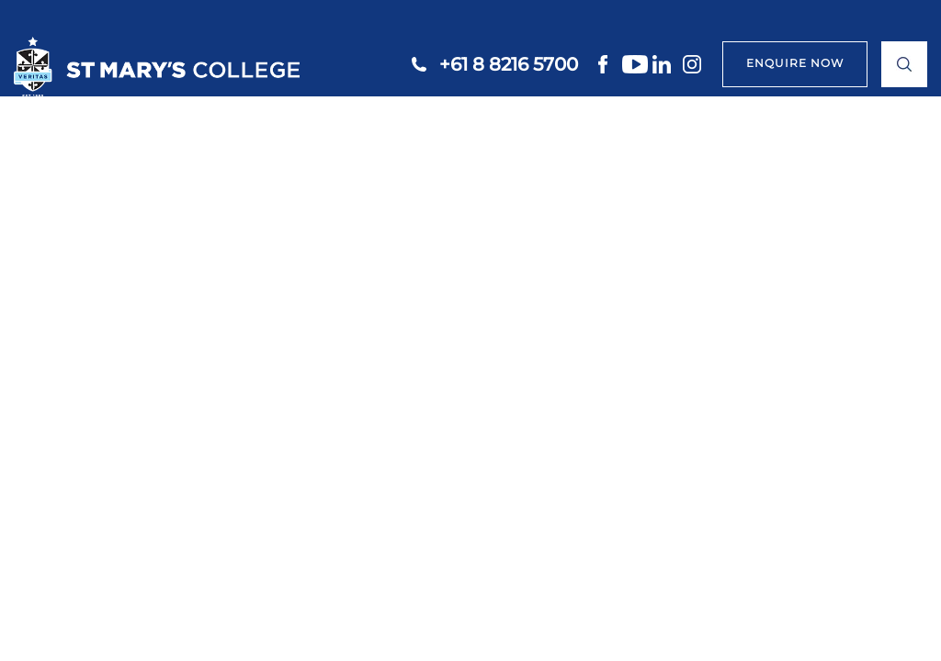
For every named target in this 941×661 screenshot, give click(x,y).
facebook (605, 64)
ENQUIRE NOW (795, 63)
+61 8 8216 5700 (508, 64)
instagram (696, 64)
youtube (635, 64)
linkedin (665, 64)
